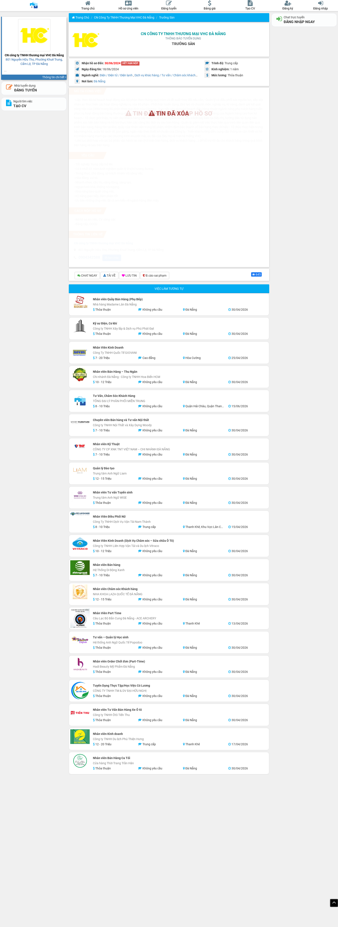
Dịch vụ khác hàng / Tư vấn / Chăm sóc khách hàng (169, 75)
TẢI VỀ (109, 276)
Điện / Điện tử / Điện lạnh (116, 75)
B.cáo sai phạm (154, 276)
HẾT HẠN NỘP (130, 63)
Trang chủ (80, 17)
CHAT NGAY (87, 276)
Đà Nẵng (99, 81)
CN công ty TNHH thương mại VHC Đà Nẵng (124, 17)
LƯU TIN (129, 276)
